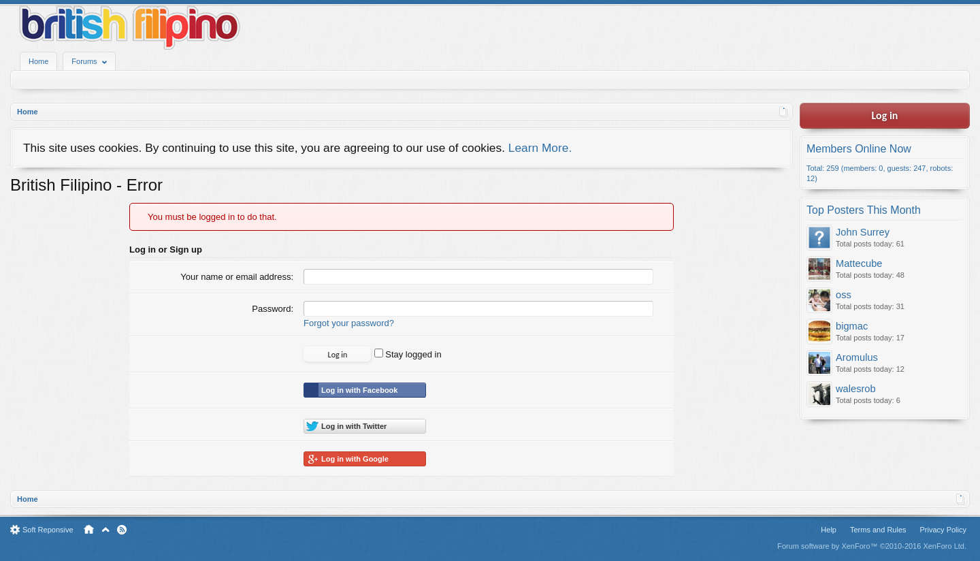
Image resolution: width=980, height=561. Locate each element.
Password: (272, 309)
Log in (885, 115)
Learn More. (540, 148)
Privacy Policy (943, 530)
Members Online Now (858, 149)
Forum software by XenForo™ (871, 546)
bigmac (852, 326)
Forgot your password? (349, 323)
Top (105, 529)
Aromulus (857, 357)
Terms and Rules (878, 530)
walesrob (856, 388)
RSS (122, 529)
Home (38, 61)
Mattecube (859, 263)
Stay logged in (408, 354)
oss (843, 294)
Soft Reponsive (48, 530)
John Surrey (862, 232)
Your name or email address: (236, 277)
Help (828, 530)
